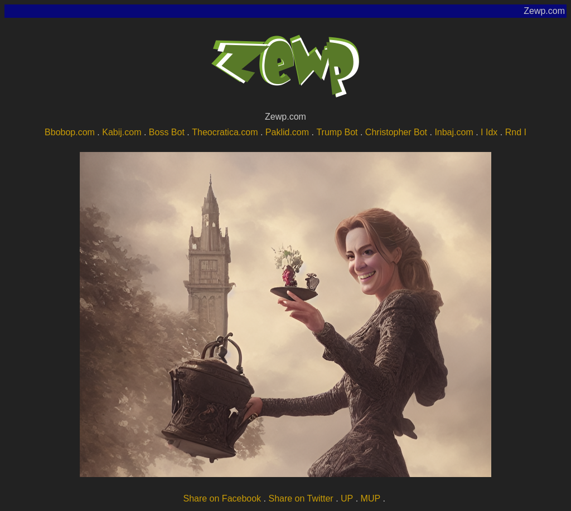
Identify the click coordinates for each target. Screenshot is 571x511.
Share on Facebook (222, 498)
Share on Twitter (300, 498)
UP (347, 498)
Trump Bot (336, 132)
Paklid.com (287, 132)
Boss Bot (167, 132)
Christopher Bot (396, 132)
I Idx (489, 132)
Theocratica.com (225, 132)
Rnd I (515, 132)
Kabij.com (121, 132)
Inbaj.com (453, 132)
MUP (371, 498)
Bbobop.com (70, 132)
